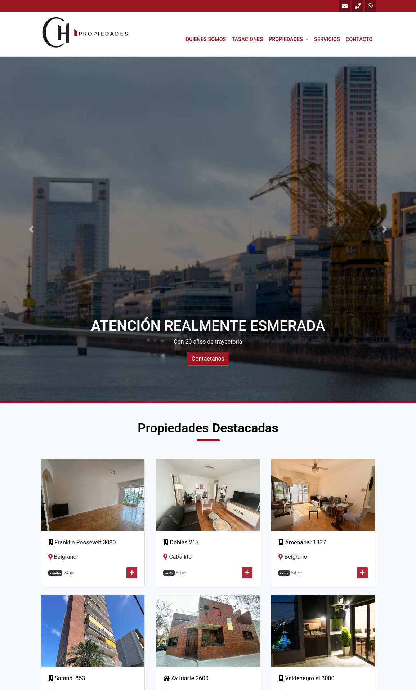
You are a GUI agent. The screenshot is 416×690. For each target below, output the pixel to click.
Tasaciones (247, 39)
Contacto (359, 39)
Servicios (327, 39)
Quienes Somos (205, 39)
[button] (31, 229)
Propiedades (286, 39)
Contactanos (208, 358)
